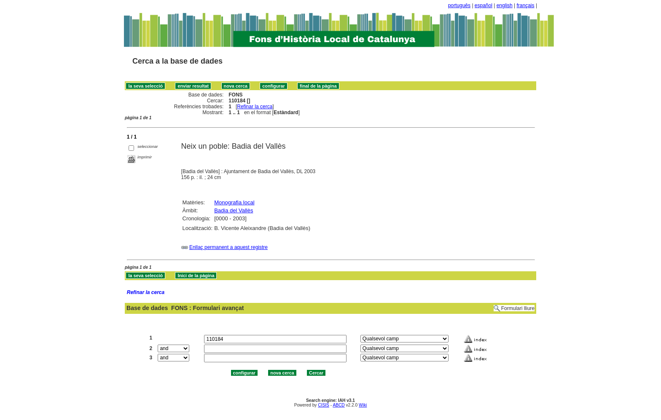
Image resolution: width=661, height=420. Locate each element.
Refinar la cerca (254, 107)
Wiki (363, 405)
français (526, 5)
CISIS (323, 405)
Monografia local (234, 202)
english (505, 5)
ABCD (338, 405)
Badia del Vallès (233, 210)
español (483, 5)
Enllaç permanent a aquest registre (228, 247)
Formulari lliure (518, 308)
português (459, 5)
